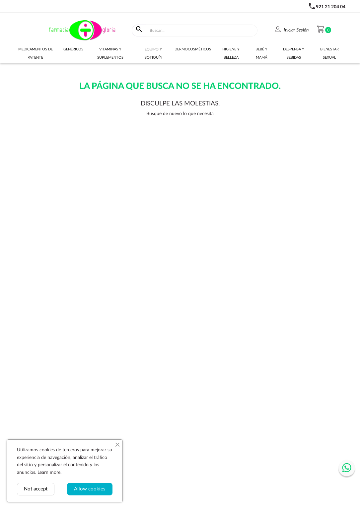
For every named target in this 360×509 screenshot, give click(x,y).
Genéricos (73, 49)
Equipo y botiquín (153, 53)
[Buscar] (202, 30)
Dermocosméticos (193, 49)
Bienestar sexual (329, 53)
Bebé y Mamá (261, 53)
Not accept (35, 488)
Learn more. (49, 472)
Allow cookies (90, 488)
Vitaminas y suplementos (110, 53)
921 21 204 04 (330, 7)
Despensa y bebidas (293, 53)
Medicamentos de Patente (35, 53)
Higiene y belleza (231, 53)
